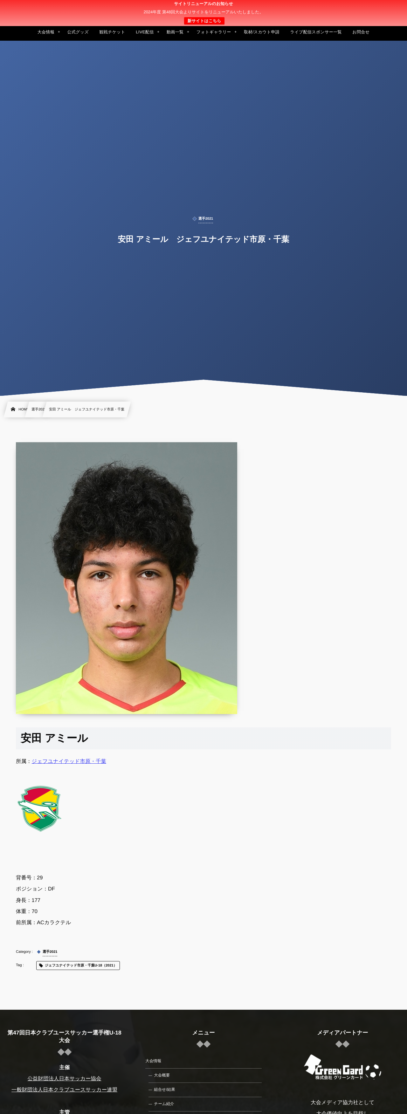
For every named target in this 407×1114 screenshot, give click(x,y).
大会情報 (153, 1061)
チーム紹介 (164, 1104)
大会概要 (162, 1075)
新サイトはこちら (204, 20)
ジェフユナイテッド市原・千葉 (69, 761)
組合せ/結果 (164, 1089)
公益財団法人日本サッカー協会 (64, 1079)
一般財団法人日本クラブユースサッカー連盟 (64, 1090)
